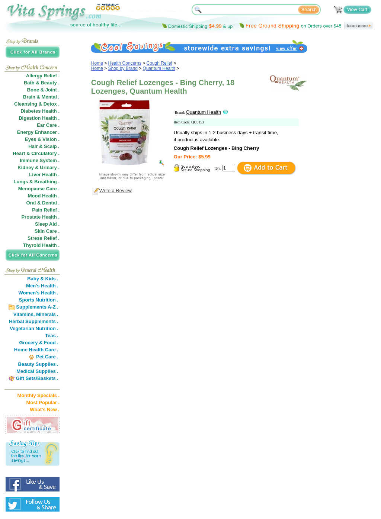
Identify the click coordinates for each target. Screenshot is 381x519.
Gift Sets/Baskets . (37, 378)
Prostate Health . (40, 217)
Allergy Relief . (43, 75)
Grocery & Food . (38, 342)
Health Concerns (124, 63)
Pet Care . (47, 357)
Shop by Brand (123, 68)
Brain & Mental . (41, 97)
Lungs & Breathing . (37, 181)
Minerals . (47, 314)
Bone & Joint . (43, 90)
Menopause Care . (39, 188)
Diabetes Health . (40, 111)
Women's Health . (38, 293)
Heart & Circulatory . (36, 153)
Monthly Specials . (38, 395)
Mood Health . (44, 196)
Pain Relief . (46, 210)
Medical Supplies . (37, 371)
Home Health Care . (36, 349)
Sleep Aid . (47, 224)
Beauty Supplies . (38, 364)
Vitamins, (24, 314)
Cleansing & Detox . (37, 104)
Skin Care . (47, 231)
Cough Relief (159, 63)
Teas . (51, 335)
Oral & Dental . (43, 203)
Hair (33, 146)
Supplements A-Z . (37, 307)
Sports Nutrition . (38, 300)
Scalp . (52, 146)
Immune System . (40, 160)
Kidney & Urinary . (38, 167)
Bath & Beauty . (42, 83)
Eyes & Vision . (42, 139)
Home (97, 63)
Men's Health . (42, 285)
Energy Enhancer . (38, 132)
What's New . (45, 409)
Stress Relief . (44, 238)
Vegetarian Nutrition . (34, 328)
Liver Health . (44, 174)
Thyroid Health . (41, 245)
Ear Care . (48, 125)
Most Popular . (43, 402)
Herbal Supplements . (33, 321)
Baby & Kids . (42, 278)
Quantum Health (159, 68)
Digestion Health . (39, 118)
